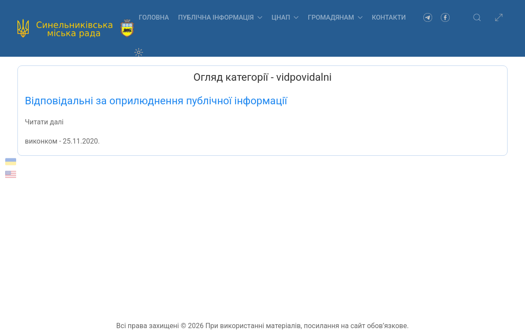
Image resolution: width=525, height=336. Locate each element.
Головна (154, 17)
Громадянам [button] (335, 17)
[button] (477, 17)
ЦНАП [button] (285, 17)
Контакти (389, 17)
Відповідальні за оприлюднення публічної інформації (156, 101)
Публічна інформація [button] (220, 17)
